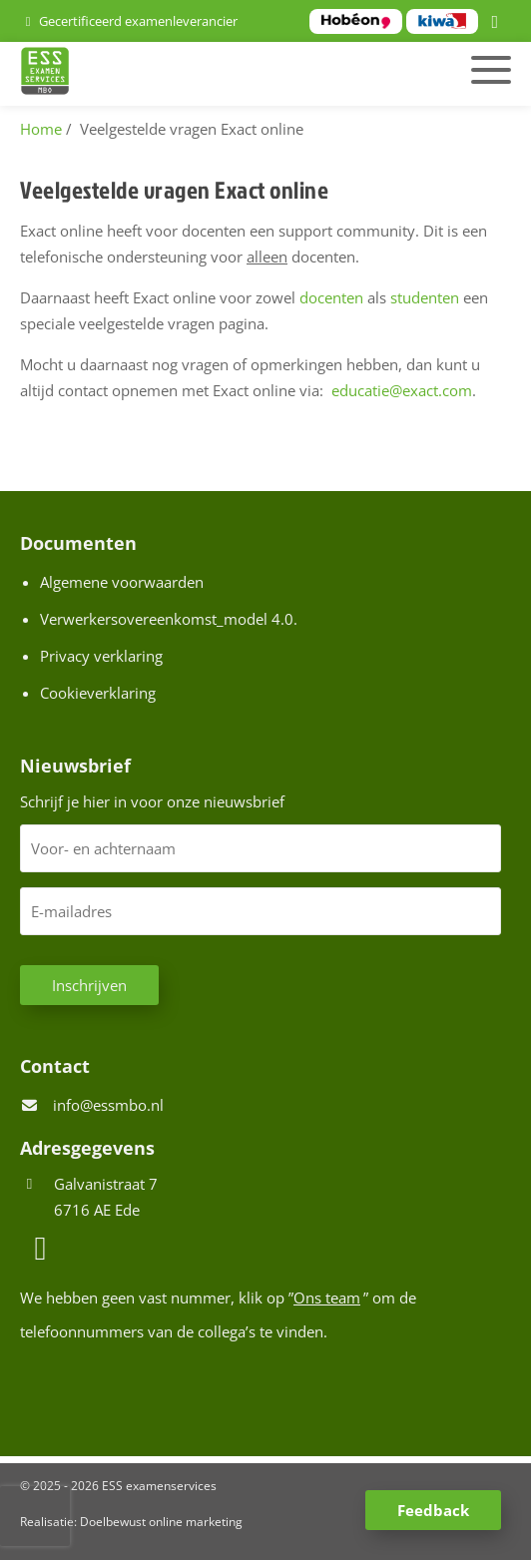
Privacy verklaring (101, 656)
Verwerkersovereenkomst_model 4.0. (168, 619)
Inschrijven (89, 985)
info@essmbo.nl (108, 1105)
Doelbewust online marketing (161, 1521)
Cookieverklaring (98, 693)
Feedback (433, 1510)
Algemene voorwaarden (122, 582)
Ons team (326, 1297)
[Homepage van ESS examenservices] (188, 74)
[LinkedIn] (498, 23)
